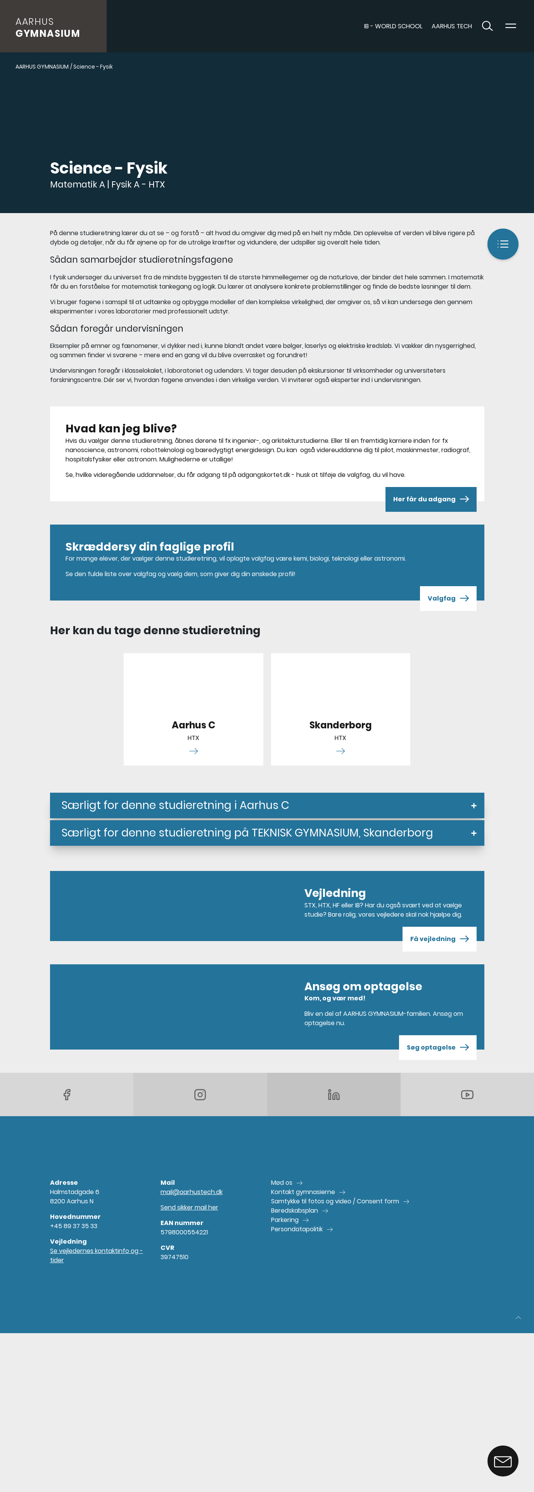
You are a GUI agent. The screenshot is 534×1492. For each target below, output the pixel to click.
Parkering (285, 1219)
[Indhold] (502, 244)
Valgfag (448, 598)
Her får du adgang (431, 499)
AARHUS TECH (452, 26)
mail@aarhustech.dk (192, 1191)
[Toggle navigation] (510, 26)
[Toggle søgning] (487, 26)
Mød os (281, 1182)
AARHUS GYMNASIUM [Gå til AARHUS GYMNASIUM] (42, 67)
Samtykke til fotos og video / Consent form (335, 1201)
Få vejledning (439, 939)
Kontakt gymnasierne (303, 1191)
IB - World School (393, 26)
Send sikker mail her (189, 1207)
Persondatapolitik (297, 1229)
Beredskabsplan (294, 1210)
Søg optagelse (438, 1047)
